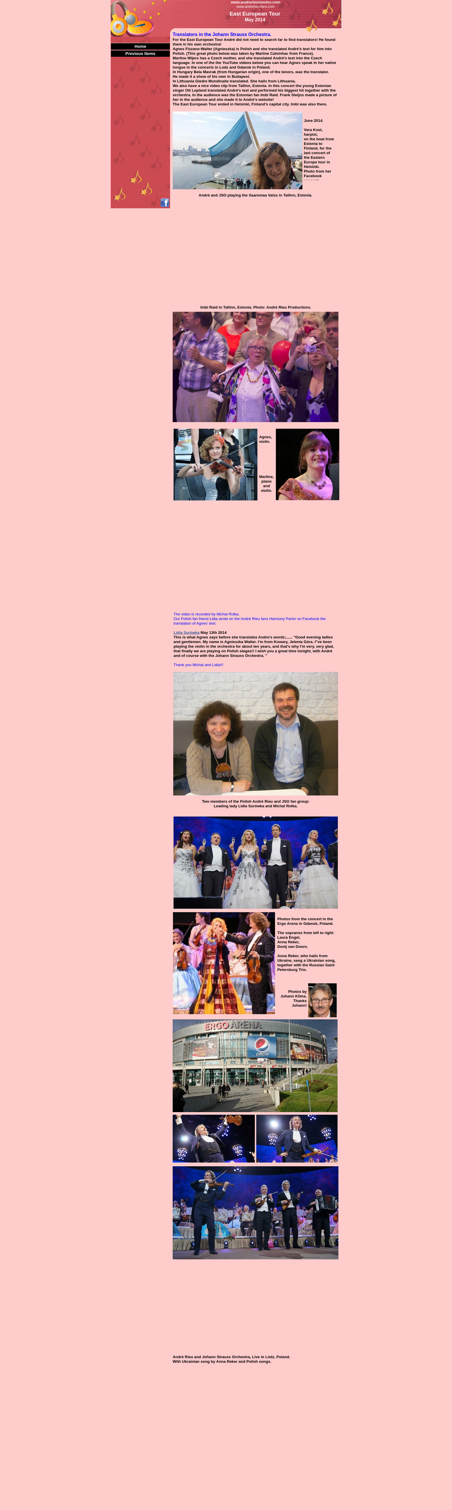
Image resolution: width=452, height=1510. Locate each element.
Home (140, 46)
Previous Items (140, 53)
